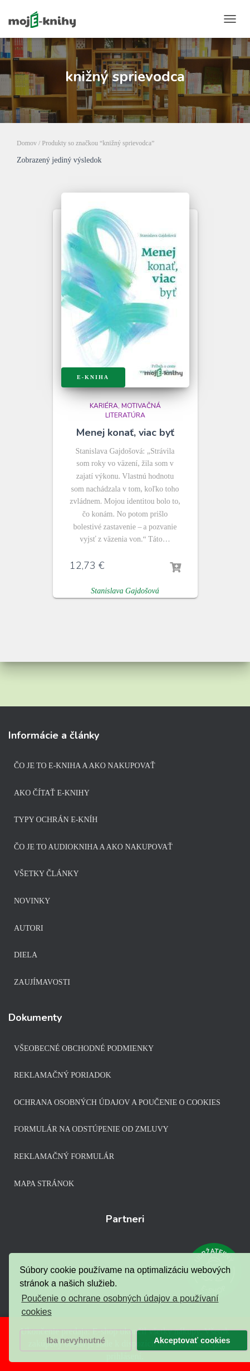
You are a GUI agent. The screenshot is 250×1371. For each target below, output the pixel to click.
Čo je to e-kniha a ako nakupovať (84, 765)
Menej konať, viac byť (125, 432)
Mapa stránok (44, 1184)
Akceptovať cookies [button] (192, 1340)
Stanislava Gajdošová (125, 591)
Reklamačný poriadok (62, 1075)
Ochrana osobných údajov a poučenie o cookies (117, 1102)
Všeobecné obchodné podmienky (84, 1048)
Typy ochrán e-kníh (55, 819)
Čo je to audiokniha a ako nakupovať (93, 847)
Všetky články (46, 873)
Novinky (32, 901)
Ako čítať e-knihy (52, 793)
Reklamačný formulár (64, 1156)
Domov (27, 143)
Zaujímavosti (42, 982)
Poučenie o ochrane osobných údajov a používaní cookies (119, 1305)
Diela (25, 955)
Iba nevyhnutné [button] (75, 1340)
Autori (28, 928)
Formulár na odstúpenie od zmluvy (91, 1129)
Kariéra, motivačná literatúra (125, 410)
